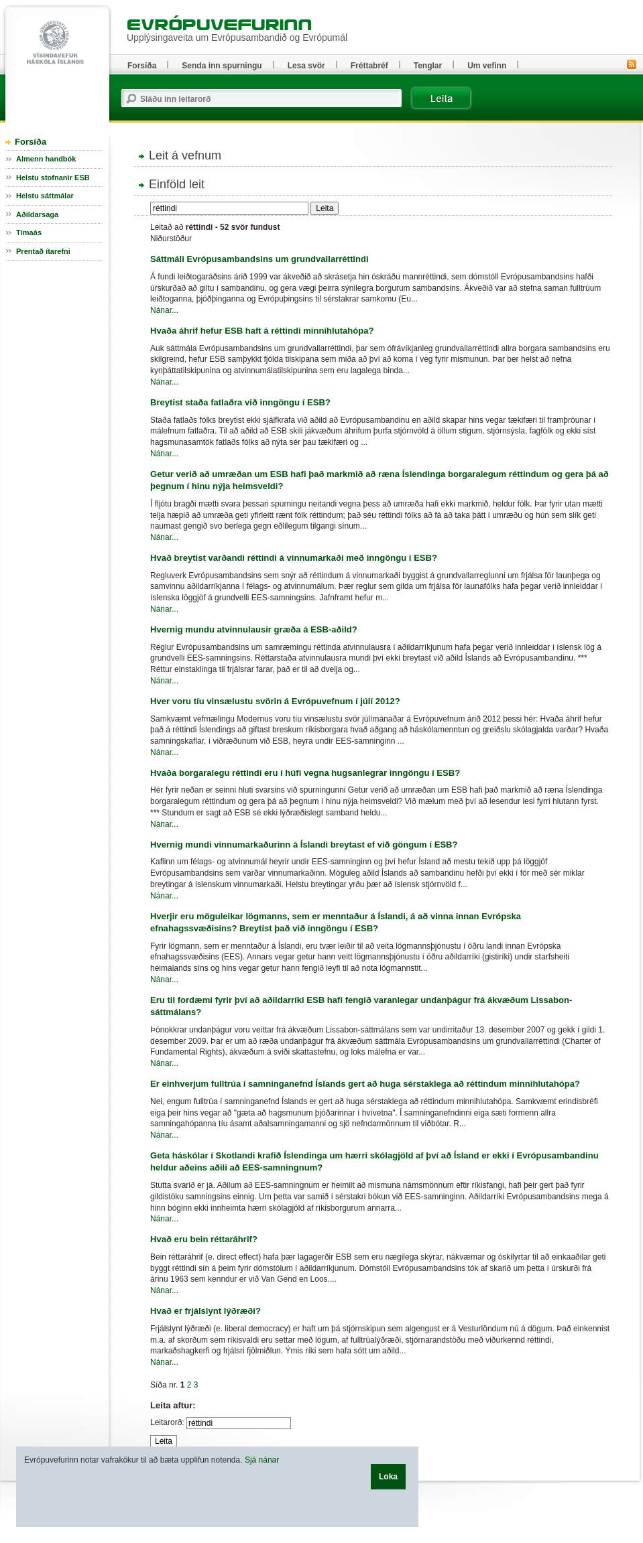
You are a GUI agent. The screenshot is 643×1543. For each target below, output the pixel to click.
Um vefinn (486, 65)
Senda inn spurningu (221, 65)
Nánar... (164, 310)
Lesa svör (306, 65)
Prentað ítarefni (43, 251)
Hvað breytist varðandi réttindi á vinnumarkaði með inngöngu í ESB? (293, 558)
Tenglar (428, 65)
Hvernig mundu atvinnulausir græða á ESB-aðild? (253, 629)
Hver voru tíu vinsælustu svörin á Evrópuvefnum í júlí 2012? (275, 701)
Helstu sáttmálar (45, 196)
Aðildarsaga (37, 214)
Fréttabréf (369, 65)
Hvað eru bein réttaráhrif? (203, 1239)
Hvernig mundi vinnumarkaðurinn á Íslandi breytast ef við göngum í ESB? (304, 845)
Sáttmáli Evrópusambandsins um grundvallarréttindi (259, 259)
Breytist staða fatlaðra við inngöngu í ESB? (240, 402)
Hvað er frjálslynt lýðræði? (205, 1311)
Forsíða (30, 142)
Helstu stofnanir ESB (53, 178)
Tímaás (29, 232)
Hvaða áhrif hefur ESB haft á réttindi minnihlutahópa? (262, 331)
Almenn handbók (46, 159)
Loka (388, 1476)
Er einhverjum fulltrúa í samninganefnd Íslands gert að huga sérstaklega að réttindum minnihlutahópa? (365, 1084)
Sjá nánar (262, 1460)
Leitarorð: (167, 1422)
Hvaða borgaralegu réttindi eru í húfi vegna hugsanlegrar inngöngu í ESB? (305, 773)
